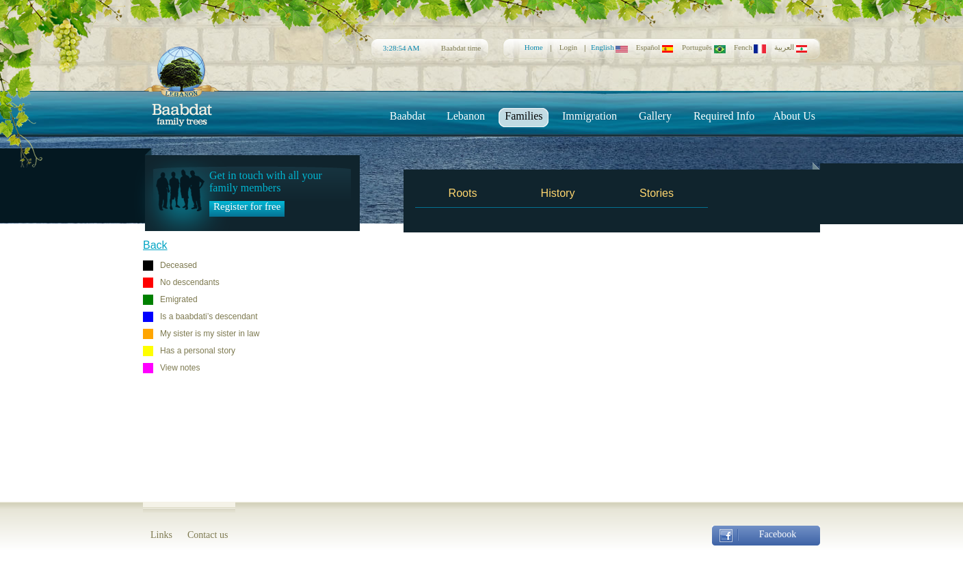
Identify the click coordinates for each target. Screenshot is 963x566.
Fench (750, 47)
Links (161, 535)
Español (655, 47)
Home (534, 47)
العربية (791, 47)
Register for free (246, 206)
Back (155, 245)
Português (704, 47)
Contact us (207, 535)
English (609, 47)
